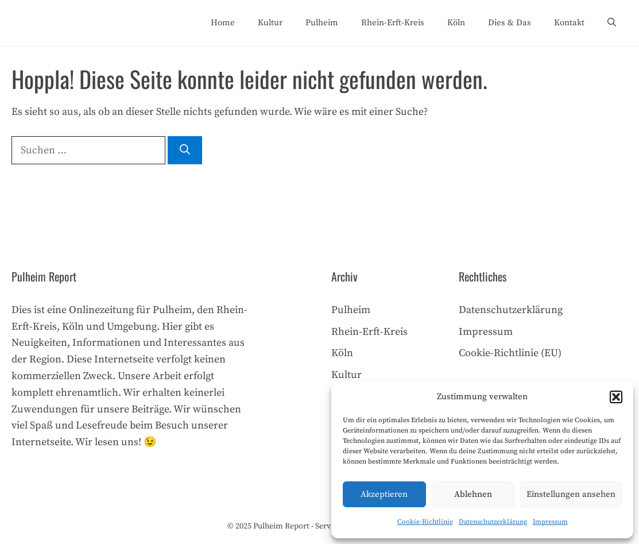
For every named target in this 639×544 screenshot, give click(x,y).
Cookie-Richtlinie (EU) (510, 353)
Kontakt (569, 22)
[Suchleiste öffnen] (612, 23)
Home (223, 22)
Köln (456, 22)
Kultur (270, 22)
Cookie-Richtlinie (425, 522)
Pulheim (321, 22)
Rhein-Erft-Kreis (392, 22)
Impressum (550, 522)
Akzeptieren (384, 494)
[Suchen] (185, 150)
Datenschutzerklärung (493, 522)
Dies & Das (509, 22)
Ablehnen (473, 494)
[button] (616, 397)
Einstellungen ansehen (570, 494)
